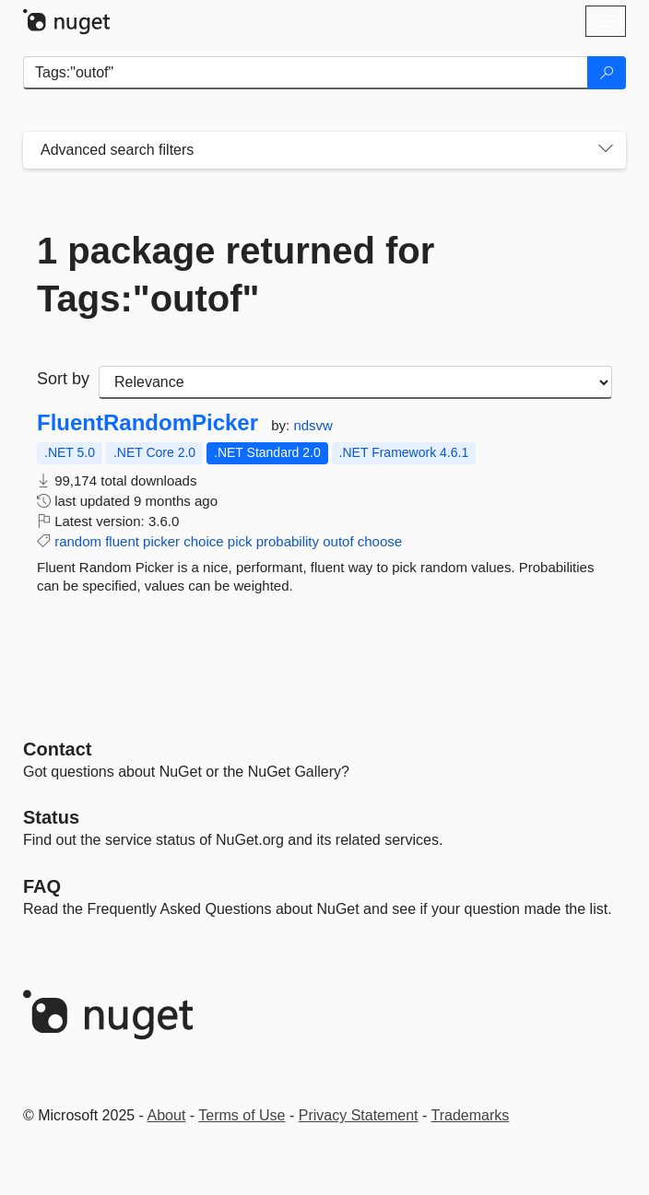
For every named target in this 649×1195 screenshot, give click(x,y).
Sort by (63, 378)
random (77, 541)
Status (51, 817)
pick (240, 541)
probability (287, 541)
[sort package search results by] (355, 382)
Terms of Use (241, 1115)
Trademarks (470, 1115)
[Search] (606, 72)
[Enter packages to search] (305, 72)
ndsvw (313, 425)
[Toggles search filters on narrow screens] (605, 150)
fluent (122, 541)
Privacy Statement (359, 1115)
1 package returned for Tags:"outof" (235, 274)
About (167, 1115)
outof (338, 541)
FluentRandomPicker (147, 423)
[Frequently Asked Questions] (42, 886)
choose (380, 541)
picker (161, 541)
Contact (57, 749)
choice (203, 541)
